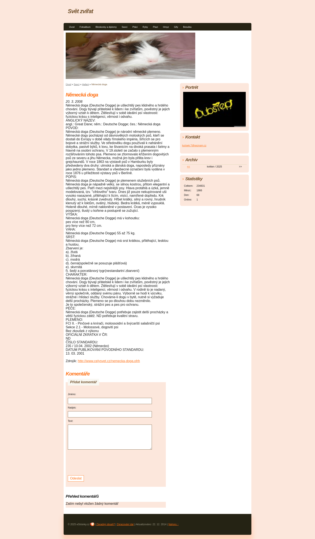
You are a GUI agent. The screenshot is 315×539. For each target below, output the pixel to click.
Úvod (71, 27)
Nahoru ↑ (173, 524)
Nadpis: (72, 407)
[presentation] (99, 462)
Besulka (187, 27)
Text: (70, 421)
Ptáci (135, 27)
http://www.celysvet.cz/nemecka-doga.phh (109, 361)
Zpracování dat (125, 524)
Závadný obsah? (105, 524)
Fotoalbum (85, 27)
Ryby (145, 27)
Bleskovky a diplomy (106, 27)
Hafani (85, 84)
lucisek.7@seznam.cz (194, 145)
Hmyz (166, 27)
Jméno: (72, 394)
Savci (124, 27)
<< (188, 166)
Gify (176, 27)
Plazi (155, 27)
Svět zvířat (80, 11)
